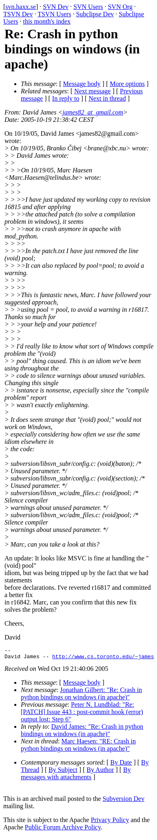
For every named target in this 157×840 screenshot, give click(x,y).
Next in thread (107, 98)
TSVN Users (54, 14)
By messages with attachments (76, 776)
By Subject (63, 772)
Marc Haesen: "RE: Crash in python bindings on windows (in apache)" (78, 747)
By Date (121, 764)
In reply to (66, 98)
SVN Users (88, 6)
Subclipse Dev (95, 14)
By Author (100, 772)
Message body (82, 83)
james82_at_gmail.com (92, 112)
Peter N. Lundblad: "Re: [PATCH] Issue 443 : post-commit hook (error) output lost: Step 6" (82, 714)
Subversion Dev (124, 801)
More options (127, 83)
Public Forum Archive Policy (63, 829)
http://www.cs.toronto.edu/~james (103, 658)
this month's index (47, 21)
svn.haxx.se (20, 6)
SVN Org (120, 6)
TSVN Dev (18, 14)
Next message (92, 91)
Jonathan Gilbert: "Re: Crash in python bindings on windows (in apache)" (81, 696)
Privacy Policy (110, 822)
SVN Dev (56, 6)
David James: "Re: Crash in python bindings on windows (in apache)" (82, 732)
